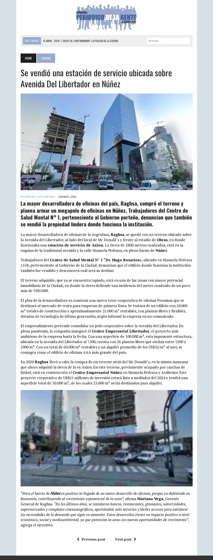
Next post (125, 539)
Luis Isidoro (46, 196)
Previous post (91, 539)
